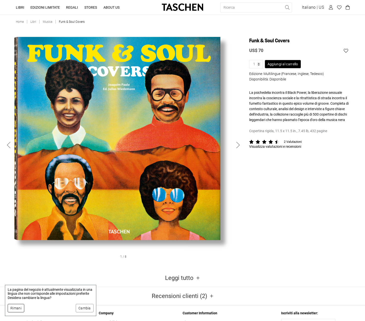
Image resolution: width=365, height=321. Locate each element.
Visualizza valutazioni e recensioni (275, 146)
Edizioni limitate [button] (45, 7)
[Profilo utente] (330, 7)
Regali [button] (72, 7)
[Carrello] (347, 7)
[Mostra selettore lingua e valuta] (313, 7)
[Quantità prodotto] (256, 64)
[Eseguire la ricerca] (287, 7)
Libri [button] (20, 7)
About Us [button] (111, 7)
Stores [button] (90, 7)
